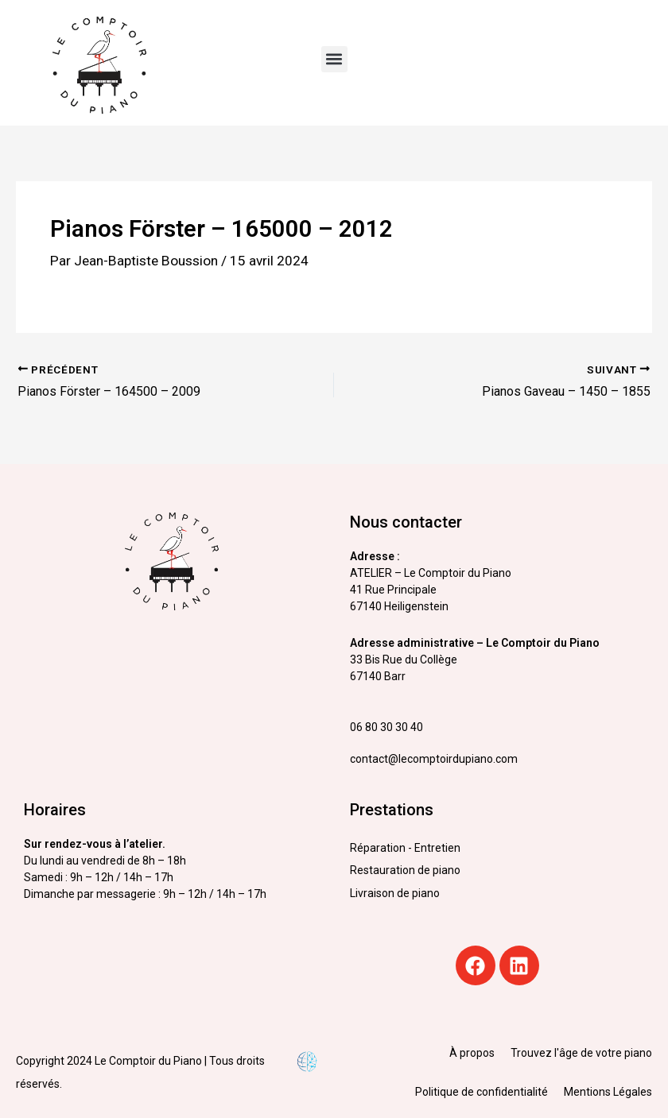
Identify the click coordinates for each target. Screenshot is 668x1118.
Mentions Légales (608, 1091)
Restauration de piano (405, 870)
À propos (472, 1052)
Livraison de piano (395, 893)
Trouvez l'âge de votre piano (581, 1052)
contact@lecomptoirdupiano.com (434, 758)
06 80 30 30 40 (386, 727)
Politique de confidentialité (481, 1091)
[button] (334, 59)
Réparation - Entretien (405, 847)
